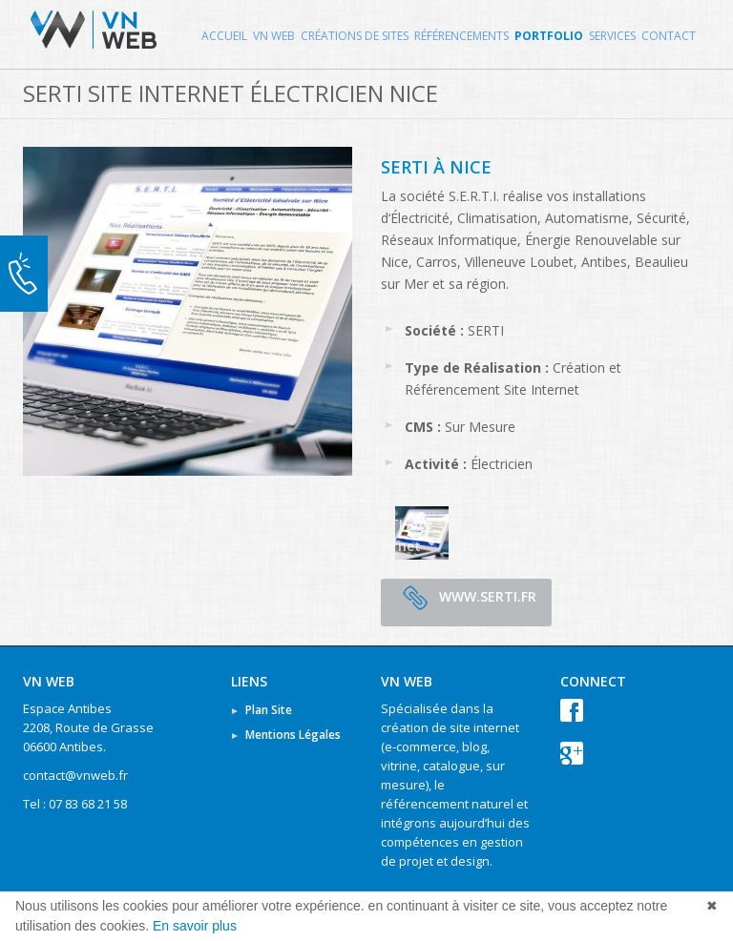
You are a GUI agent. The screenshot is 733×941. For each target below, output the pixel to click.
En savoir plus (195, 925)
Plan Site (268, 710)
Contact (668, 36)
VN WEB (274, 36)
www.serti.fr (466, 598)
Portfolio (548, 36)
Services (612, 36)
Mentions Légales (293, 734)
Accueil (224, 36)
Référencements (461, 36)
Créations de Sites (354, 36)
